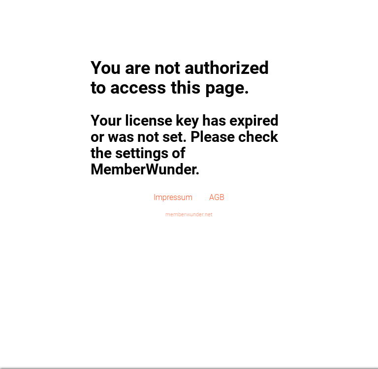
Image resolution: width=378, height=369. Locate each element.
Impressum (173, 197)
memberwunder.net (189, 214)
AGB (216, 197)
